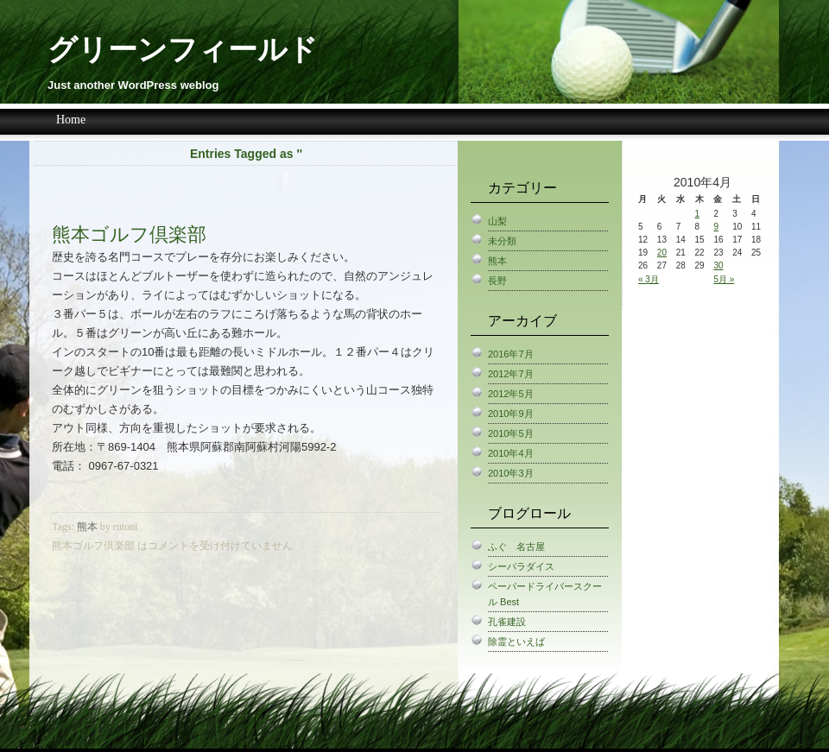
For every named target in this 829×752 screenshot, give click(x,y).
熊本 (87, 527)
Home (70, 119)
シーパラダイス (521, 566)
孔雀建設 (507, 621)
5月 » (723, 279)
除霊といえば (516, 641)
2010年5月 (511, 433)
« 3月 (648, 279)
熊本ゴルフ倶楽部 (129, 234)
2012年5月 (511, 394)
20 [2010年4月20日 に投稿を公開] (662, 252)
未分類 (502, 241)
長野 (497, 280)
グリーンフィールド (182, 50)
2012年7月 (511, 374)
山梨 (497, 221)
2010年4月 (511, 453)
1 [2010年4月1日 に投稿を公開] (697, 213)
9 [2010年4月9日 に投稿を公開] (715, 226)
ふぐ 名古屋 (516, 546)
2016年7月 (511, 354)
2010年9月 (511, 413)
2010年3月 (511, 473)
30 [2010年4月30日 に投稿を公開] (718, 265)
